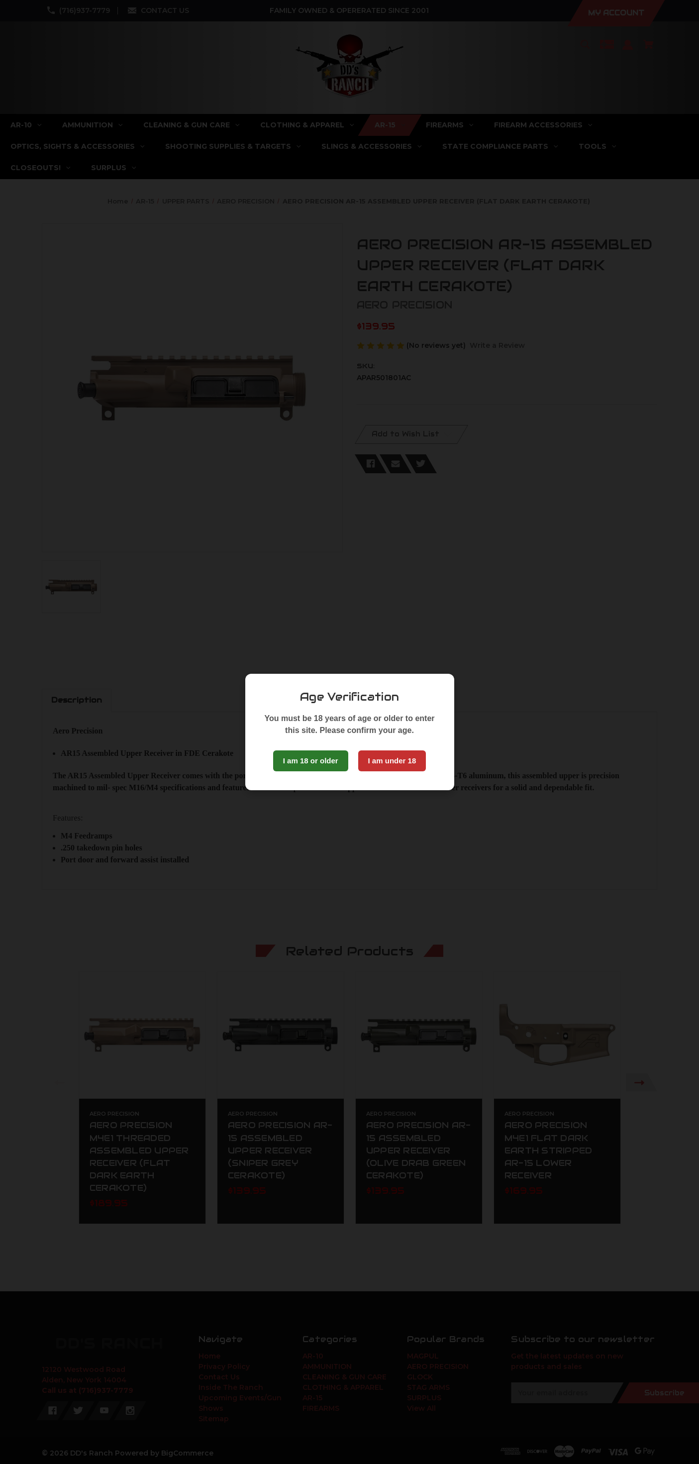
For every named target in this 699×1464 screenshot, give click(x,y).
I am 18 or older (310, 760)
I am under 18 (392, 760)
